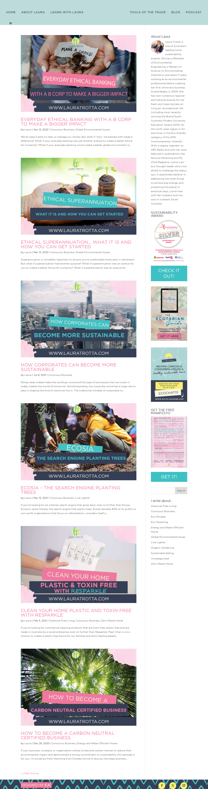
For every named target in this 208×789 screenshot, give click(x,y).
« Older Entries (30, 772)
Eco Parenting (159, 521)
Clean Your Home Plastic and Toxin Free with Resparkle (76, 611)
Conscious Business (62, 128)
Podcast (192, 11)
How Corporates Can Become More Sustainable (68, 366)
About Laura (34, 11)
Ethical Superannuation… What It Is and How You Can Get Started (76, 243)
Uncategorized (160, 557)
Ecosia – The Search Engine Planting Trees (70, 489)
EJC (48, 784)
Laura (27, 128)
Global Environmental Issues (92, 128)
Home (12, 11)
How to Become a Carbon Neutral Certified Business (68, 734)
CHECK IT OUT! (169, 272)
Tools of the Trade (146, 11)
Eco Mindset (158, 515)
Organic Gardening (162, 546)
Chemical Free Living (62, 619)
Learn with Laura (68, 11)
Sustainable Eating (162, 552)
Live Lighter (82, 496)
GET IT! (169, 476)
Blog (174, 11)
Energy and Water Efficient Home (97, 742)
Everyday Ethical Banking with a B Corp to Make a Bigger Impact (76, 120)
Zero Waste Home (112, 619)
